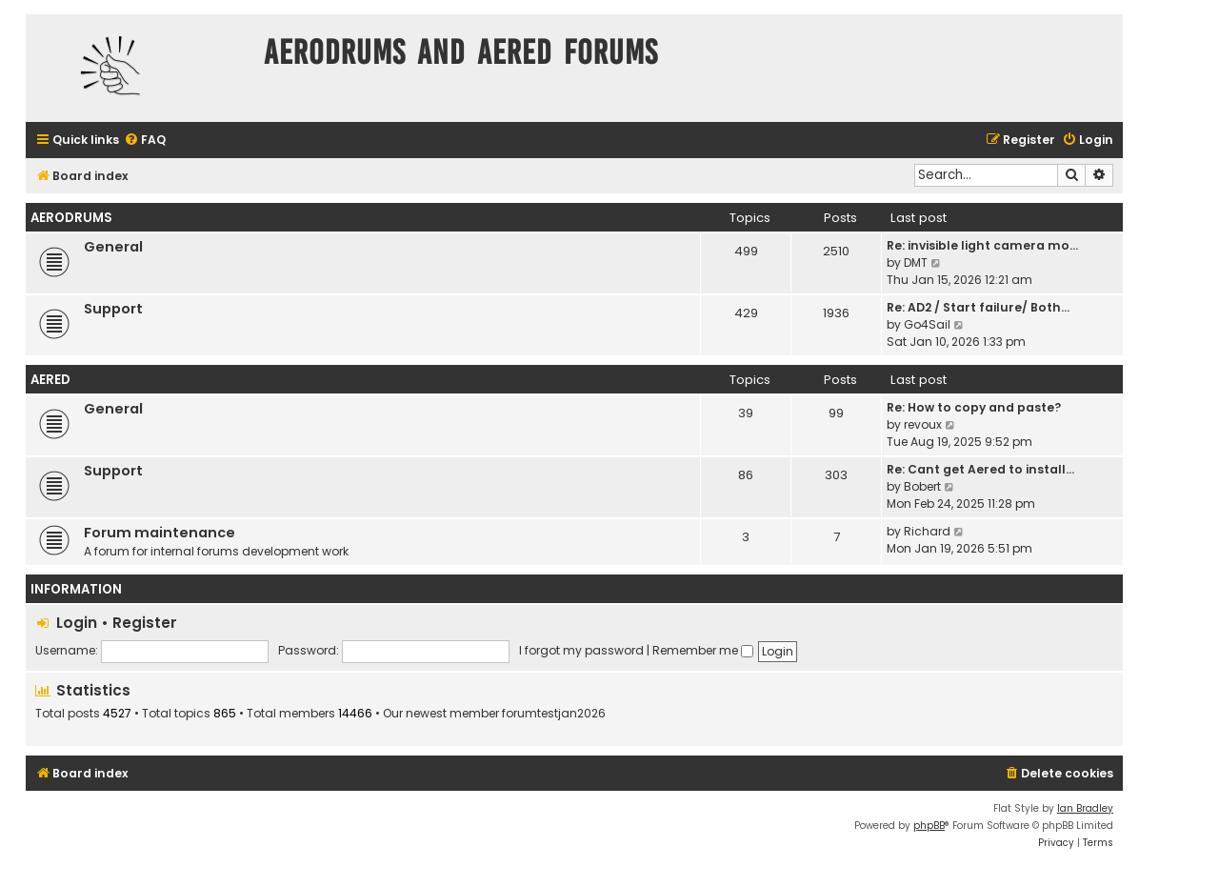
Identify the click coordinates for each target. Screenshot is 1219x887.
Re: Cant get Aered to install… (980, 469)
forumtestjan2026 (554, 713)
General (113, 246)
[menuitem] (145, 140)
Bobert (922, 486)
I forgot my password (581, 650)
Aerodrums (71, 218)
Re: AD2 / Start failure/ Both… (978, 307)
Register (144, 623)
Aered (50, 380)
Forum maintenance (159, 532)
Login (76, 623)
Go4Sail (927, 324)
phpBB (929, 825)
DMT (916, 262)
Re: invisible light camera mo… (982, 245)
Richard (927, 531)
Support (113, 308)
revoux (923, 424)
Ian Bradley (1085, 808)
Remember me (702, 650)
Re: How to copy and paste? (974, 407)
